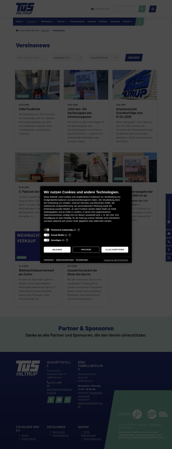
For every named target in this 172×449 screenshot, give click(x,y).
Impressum (49, 260)
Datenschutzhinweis (65, 260)
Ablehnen (57, 249)
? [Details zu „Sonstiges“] (67, 240)
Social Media (57, 235)
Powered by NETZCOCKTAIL (116, 260)
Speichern (86, 249)
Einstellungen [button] (82, 260)
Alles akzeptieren (115, 249)
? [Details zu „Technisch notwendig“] (78, 230)
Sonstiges (56, 240)
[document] (86, 208)
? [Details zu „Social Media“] (69, 235)
